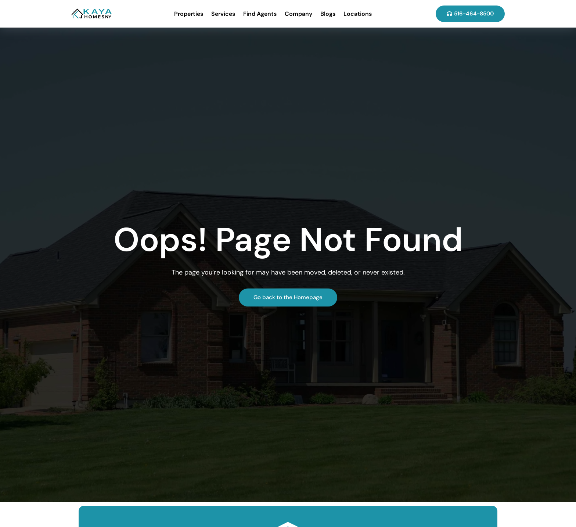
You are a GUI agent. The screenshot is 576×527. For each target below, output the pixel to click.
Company (298, 14)
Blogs (327, 14)
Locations (357, 14)
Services (223, 14)
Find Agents (260, 14)
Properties (188, 14)
